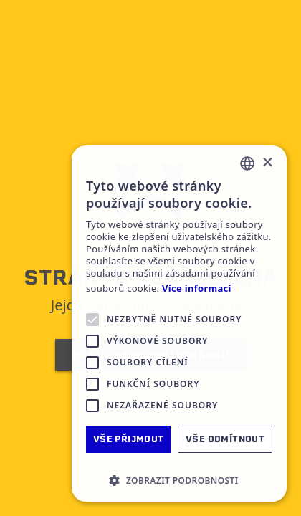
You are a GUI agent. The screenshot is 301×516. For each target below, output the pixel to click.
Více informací (196, 288)
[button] (179, 480)
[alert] (179, 323)
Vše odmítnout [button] (225, 439)
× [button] (267, 163)
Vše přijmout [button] (128, 439)
